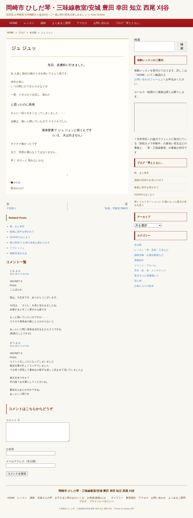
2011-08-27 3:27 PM (19, 346)
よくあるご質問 (61, 22)
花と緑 (138, 280)
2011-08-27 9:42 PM (19, 274)
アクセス (82, 22)
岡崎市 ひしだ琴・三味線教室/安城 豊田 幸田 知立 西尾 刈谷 (96, 495)
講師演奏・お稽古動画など (149, 255)
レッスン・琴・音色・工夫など (151, 250)
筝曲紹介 (139, 260)
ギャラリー (117, 502)
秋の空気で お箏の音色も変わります (30, 242)
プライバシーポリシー (101, 506)
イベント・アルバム (145, 265)
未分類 (17, 182)
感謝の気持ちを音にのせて (149, 180)
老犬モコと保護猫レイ (146, 275)
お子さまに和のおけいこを (69, 502)
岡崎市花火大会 (18, 253)
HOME (13, 22)
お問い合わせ (101, 22)
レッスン (29, 22)
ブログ (83, 506)
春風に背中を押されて (22, 231)
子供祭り (11, 208)
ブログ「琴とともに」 (129, 22)
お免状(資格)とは (97, 502)
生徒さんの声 (45, 502)
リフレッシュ (17, 247)
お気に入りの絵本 (144, 286)
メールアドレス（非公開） (22, 465)
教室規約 (131, 502)
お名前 (10, 453)
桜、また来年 (17, 226)
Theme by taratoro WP (124, 513)
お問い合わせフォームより (150, 79)
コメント (13, 420)
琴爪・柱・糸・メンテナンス (150, 270)
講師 (43, 22)
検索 (137, 39)
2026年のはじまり (20, 237)
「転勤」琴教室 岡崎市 (115, 208)
